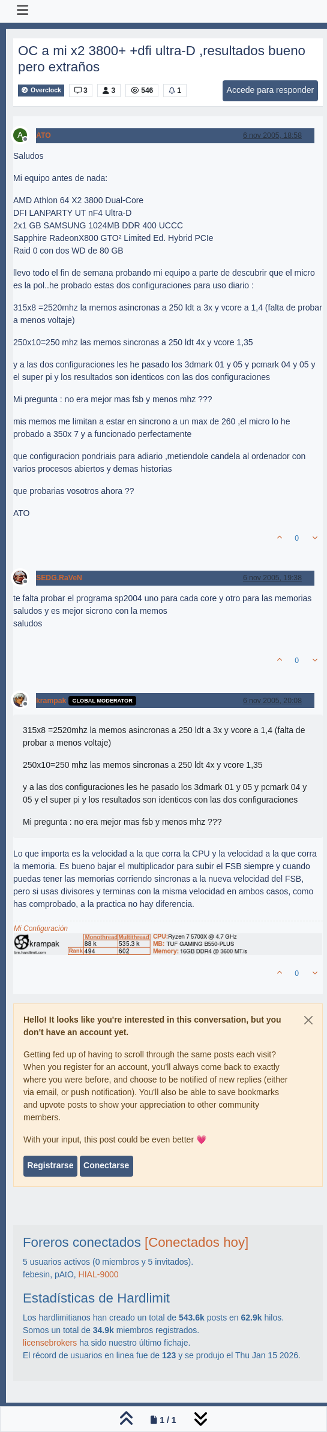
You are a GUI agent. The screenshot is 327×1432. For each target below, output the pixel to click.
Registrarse (50, 1165)
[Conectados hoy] (196, 1242)
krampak (51, 701)
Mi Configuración (41, 928)
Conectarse (106, 1165)
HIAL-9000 (99, 1274)
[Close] (308, 1020)
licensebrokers (50, 1342)
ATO (43, 135)
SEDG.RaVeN (59, 578)
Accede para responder (270, 90)
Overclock (41, 90)
